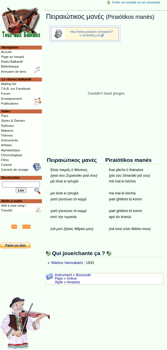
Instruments (9, 140)
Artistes (6, 145)
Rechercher (11, 177)
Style (59, 282)
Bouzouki (83, 275)
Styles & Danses (13, 120)
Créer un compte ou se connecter (136, 2)
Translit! (6, 210)
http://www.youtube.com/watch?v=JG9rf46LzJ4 (91, 33)
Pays (59, 278)
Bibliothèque (10, 66)
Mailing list (8, 84)
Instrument (63, 275)
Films (5, 160)
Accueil (6, 52)
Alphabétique (10, 150)
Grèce (72, 278)
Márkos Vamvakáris (67, 263)
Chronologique (11, 155)
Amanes (73, 282)
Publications (10, 103)
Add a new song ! (13, 205)
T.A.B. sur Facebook (15, 88)
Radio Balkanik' (12, 61)
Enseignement (11, 98)
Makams (7, 130)
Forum (5, 93)
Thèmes (7, 135)
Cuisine (6, 164)
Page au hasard (12, 56)
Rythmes (7, 125)
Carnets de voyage (14, 169)
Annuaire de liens (13, 71)
